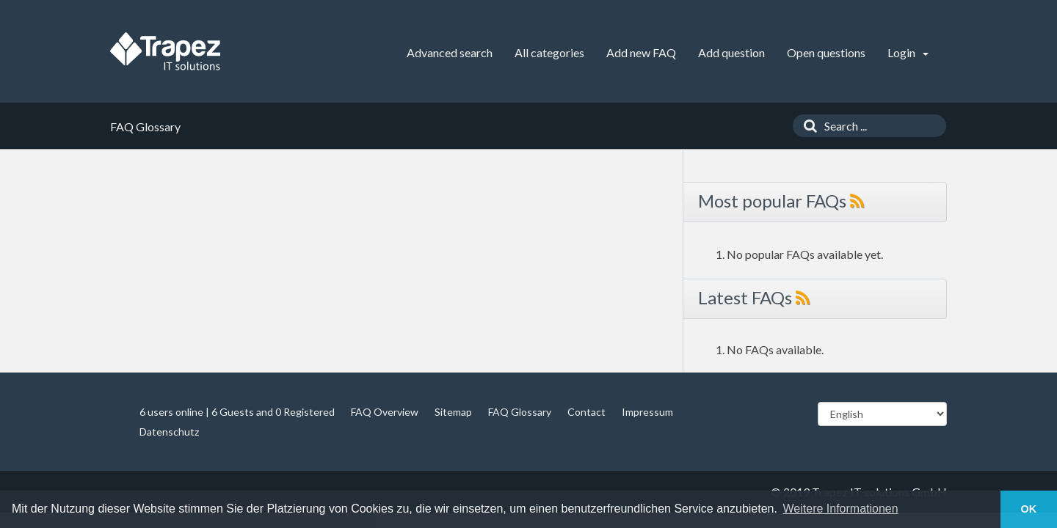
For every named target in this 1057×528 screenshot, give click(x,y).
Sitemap (453, 412)
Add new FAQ (641, 52)
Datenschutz (169, 431)
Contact (586, 412)
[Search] (807, 125)
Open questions (826, 52)
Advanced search (450, 52)
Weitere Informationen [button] (840, 508)
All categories (549, 52)
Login (908, 52)
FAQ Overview (384, 412)
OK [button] (1029, 509)
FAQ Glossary (519, 412)
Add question (731, 52)
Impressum (647, 412)
